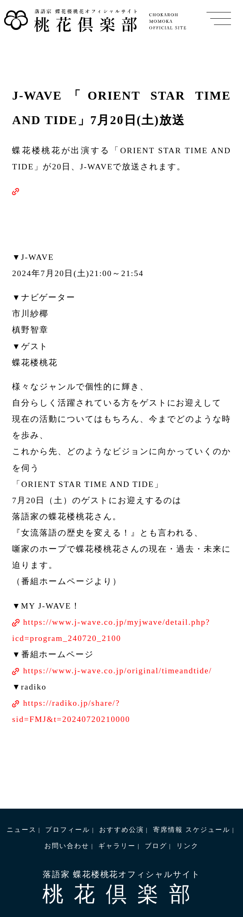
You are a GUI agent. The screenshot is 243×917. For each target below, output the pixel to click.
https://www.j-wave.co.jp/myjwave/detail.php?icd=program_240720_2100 (111, 630)
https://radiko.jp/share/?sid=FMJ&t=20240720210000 (71, 711)
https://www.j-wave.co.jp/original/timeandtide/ (117, 670)
